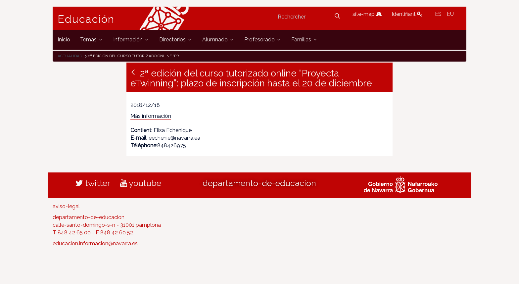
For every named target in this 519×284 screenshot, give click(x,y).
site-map (367, 14)
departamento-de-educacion (259, 183)
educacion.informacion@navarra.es (95, 243)
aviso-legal (66, 206)
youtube (140, 183)
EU (450, 14)
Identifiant (407, 14)
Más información (150, 116)
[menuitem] (64, 39)
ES (438, 14)
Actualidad (70, 56)
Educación (86, 19)
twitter (92, 183)
